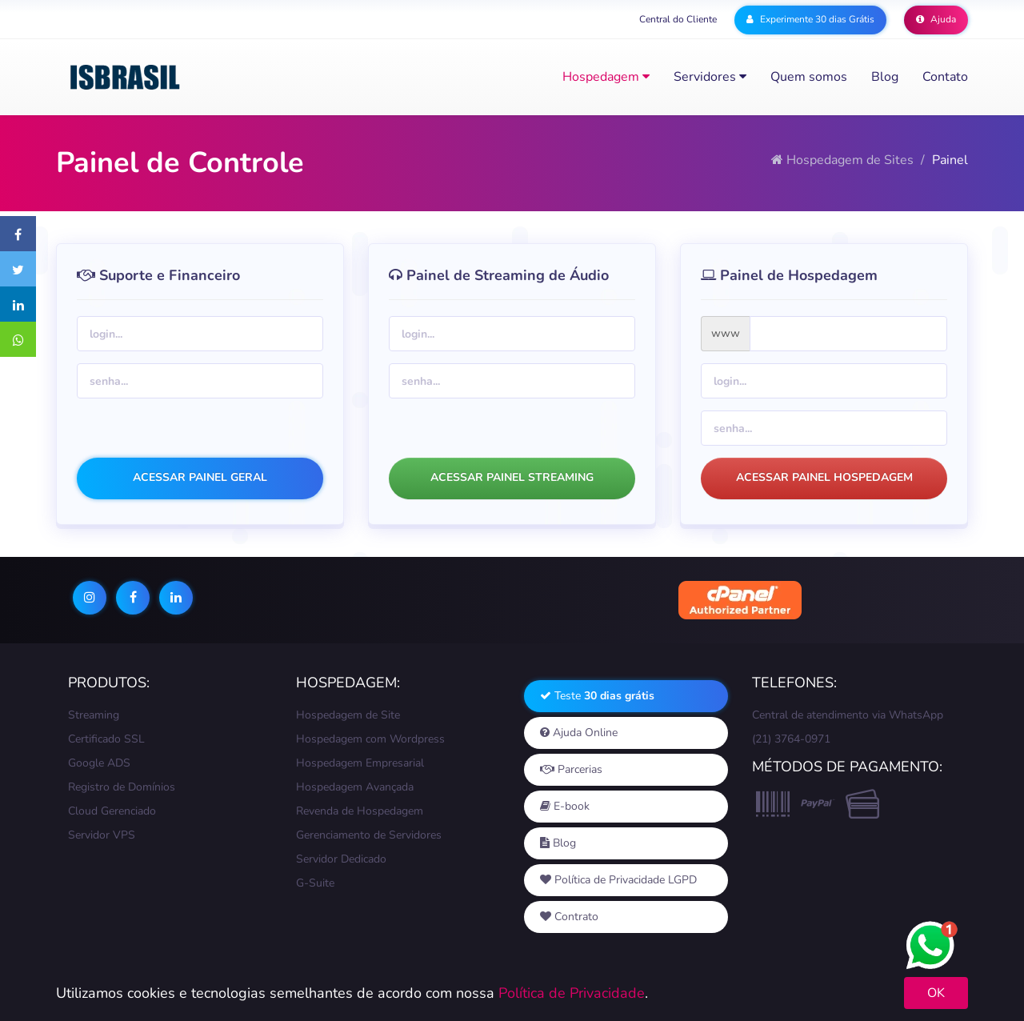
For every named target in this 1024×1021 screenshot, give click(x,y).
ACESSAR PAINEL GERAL (200, 477)
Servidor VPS (101, 835)
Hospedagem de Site (348, 715)
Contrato (569, 916)
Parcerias (571, 769)
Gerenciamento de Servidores (369, 835)
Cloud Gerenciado (112, 811)
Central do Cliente (678, 19)
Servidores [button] (710, 77)
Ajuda (936, 19)
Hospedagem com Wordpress (370, 739)
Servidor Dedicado (341, 859)
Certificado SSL (106, 739)
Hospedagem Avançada (355, 787)
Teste (597, 695)
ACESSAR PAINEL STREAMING (512, 477)
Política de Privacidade (571, 993)
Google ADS (99, 763)
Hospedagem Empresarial (360, 763)
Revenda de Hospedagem (359, 811)
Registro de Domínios (121, 787)
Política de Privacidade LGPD (618, 879)
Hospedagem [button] (606, 77)
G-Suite (315, 883)
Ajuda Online (579, 732)
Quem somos (808, 77)
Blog (884, 77)
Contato (945, 77)
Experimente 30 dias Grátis (810, 19)
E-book (565, 806)
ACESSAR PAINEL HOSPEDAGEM (824, 477)
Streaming (93, 715)
